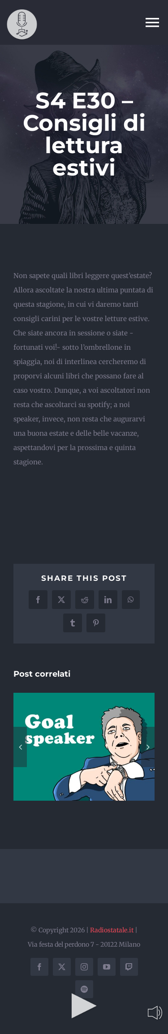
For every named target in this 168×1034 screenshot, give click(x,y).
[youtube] (107, 967)
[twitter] (62, 967)
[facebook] (39, 967)
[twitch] (129, 967)
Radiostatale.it (112, 930)
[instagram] (84, 967)
